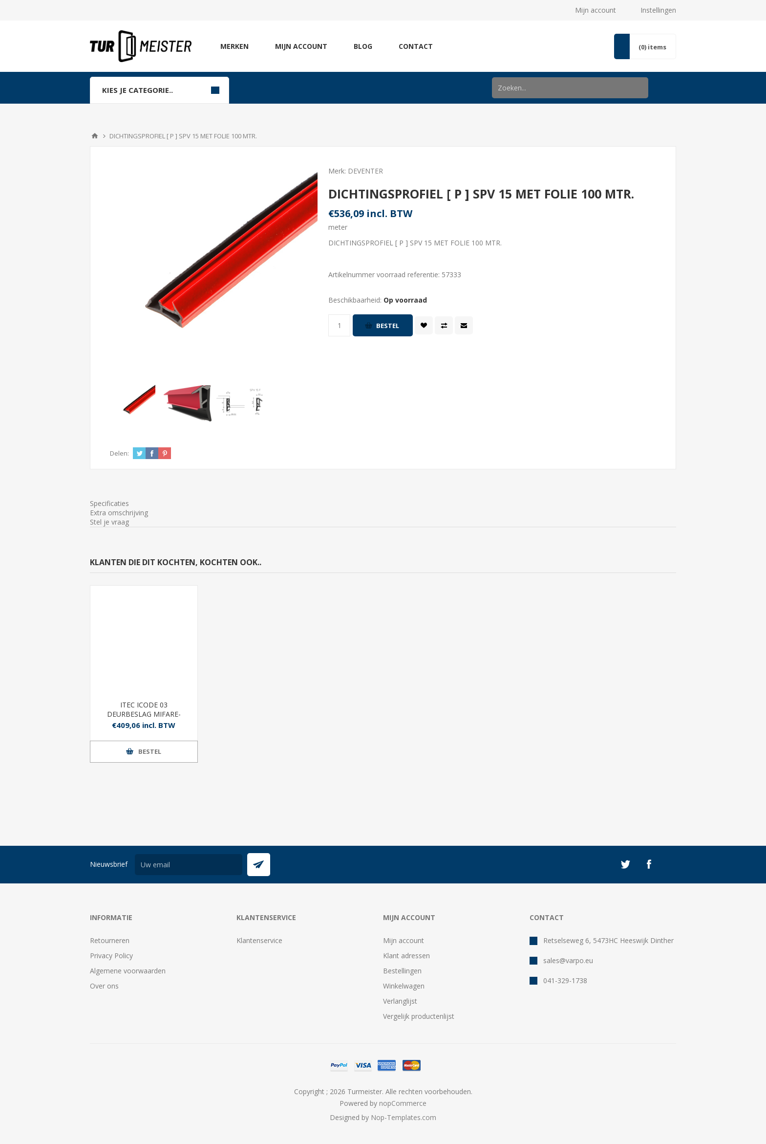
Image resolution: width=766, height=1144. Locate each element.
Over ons (104, 985)
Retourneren (109, 940)
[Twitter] (625, 864)
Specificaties (109, 503)
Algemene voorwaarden (128, 970)
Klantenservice (259, 940)
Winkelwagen (404, 985)
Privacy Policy (111, 955)
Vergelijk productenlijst (418, 1016)
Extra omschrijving (119, 512)
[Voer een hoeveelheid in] (339, 325)
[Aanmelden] (188, 864)
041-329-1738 (565, 980)
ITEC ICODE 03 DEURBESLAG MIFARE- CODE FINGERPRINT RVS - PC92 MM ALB (144, 718)
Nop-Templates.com (403, 1117)
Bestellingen (402, 970)
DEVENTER (365, 171)
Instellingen (658, 10)
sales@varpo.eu (568, 960)
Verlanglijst (400, 1001)
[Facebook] (649, 864)
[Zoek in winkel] (570, 87)
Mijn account (595, 10)
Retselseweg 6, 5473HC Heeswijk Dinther (608, 940)
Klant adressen (406, 955)
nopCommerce (402, 1103)
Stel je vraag (109, 522)
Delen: (119, 453)
